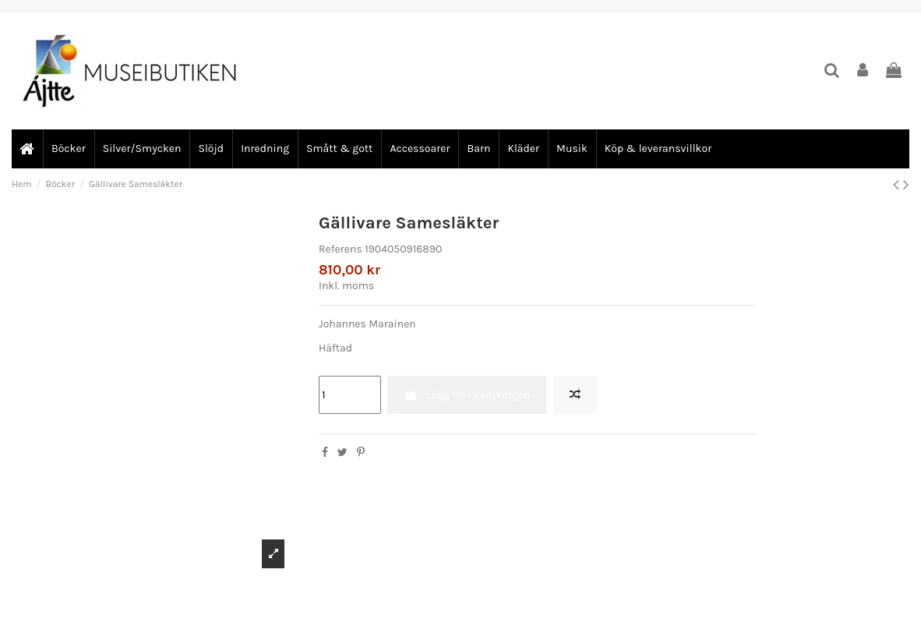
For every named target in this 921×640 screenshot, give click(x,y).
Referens (340, 249)
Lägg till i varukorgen (467, 394)
